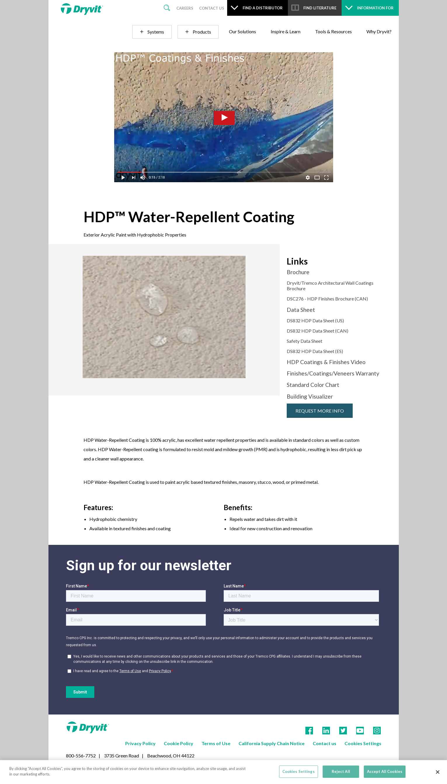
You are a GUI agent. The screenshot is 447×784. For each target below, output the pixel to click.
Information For (375, 8)
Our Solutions (242, 31)
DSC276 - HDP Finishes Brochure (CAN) (327, 298)
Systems (155, 31)
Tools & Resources (333, 31)
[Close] (437, 772)
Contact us (324, 743)
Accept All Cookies (384, 771)
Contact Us (211, 8)
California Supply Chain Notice (272, 743)
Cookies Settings (298, 771)
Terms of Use (215, 743)
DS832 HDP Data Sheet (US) (315, 320)
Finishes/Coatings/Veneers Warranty (333, 373)
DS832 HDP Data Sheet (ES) (315, 351)
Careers (184, 8)
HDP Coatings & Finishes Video (326, 362)
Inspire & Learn (285, 31)
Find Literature (319, 8)
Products (202, 31)
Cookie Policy (178, 743)
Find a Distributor (263, 8)
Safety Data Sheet (304, 341)
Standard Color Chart (313, 384)
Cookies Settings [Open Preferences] (363, 743)
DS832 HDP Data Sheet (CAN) (317, 330)
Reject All (341, 771)
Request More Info (319, 410)
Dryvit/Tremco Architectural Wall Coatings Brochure (330, 285)
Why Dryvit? (379, 31)
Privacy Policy (140, 743)
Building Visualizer (310, 396)
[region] (223, 772)
